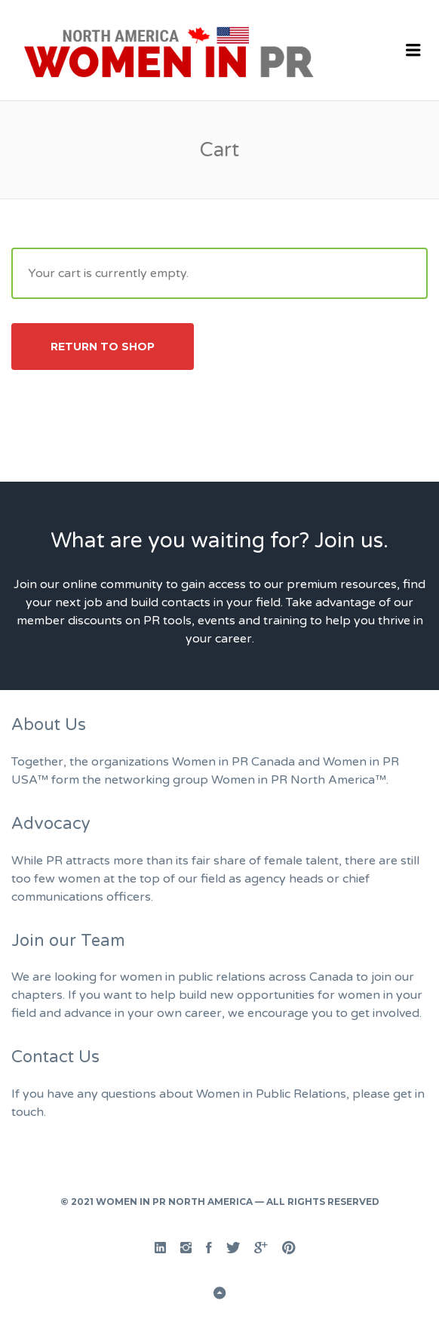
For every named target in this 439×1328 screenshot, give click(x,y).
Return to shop (103, 346)
